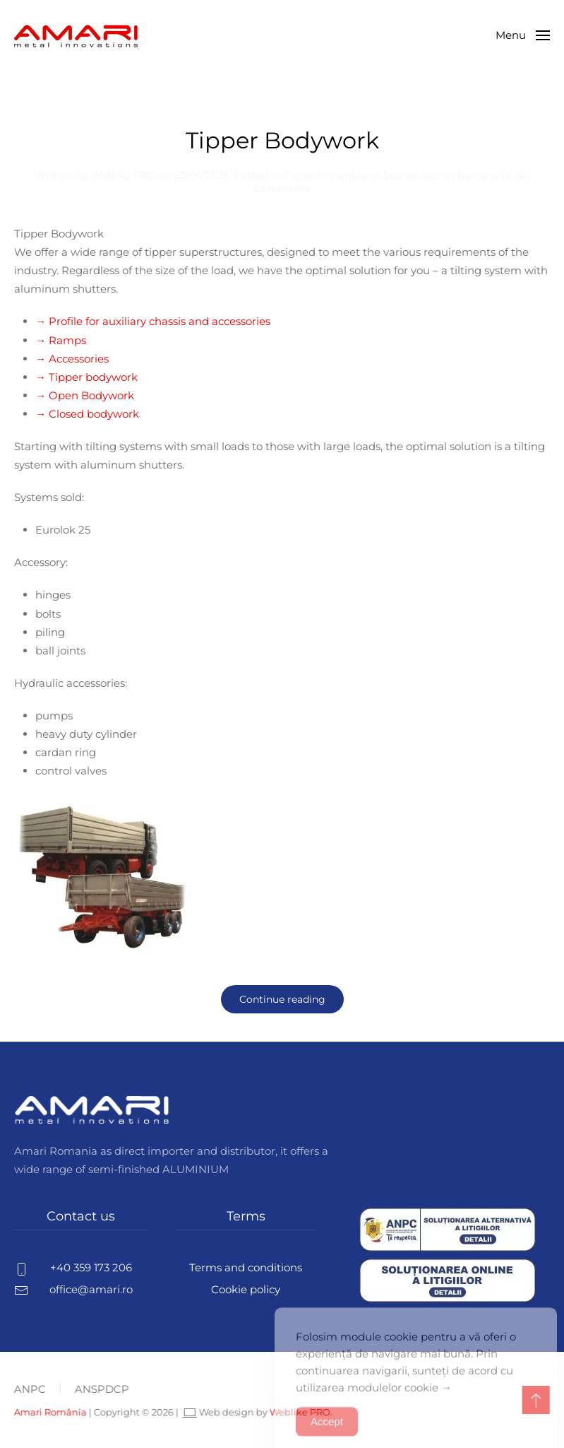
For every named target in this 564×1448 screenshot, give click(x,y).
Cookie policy (245, 1289)
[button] (523, 35)
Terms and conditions (245, 1267)
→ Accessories (72, 358)
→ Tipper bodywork (86, 377)
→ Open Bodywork (84, 395)
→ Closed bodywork (87, 413)
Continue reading (282, 999)
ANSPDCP (100, 1389)
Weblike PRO (123, 175)
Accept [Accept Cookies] (327, 1432)
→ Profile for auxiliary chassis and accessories (152, 321)
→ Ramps (60, 340)
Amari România (49, 1412)
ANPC (28, 1389)
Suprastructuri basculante (447, 175)
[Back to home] (76, 35)
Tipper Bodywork (282, 140)
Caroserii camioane (330, 175)
